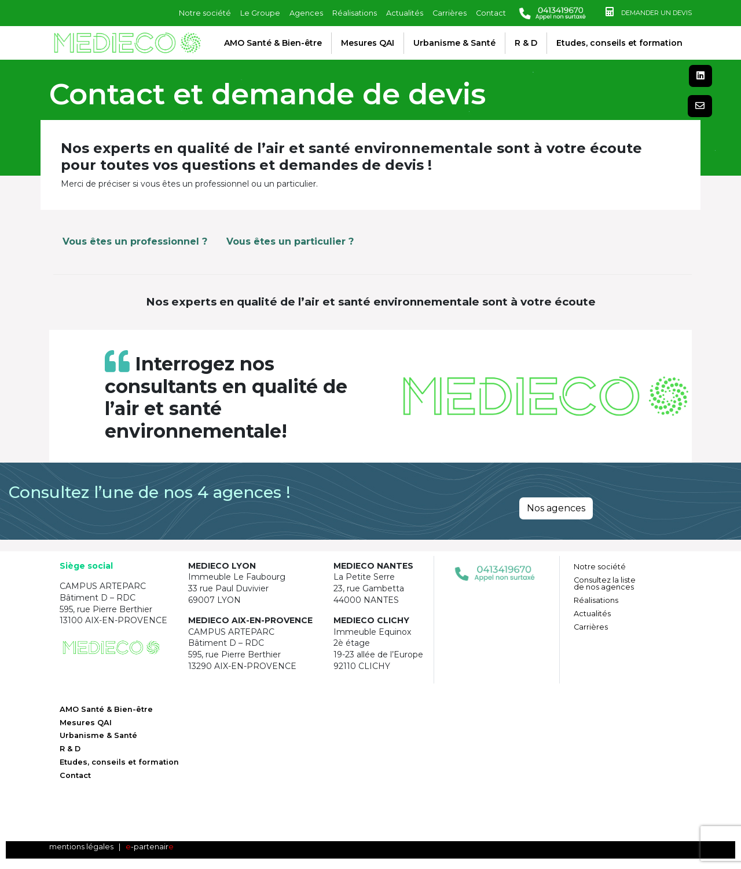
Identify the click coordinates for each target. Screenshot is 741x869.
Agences (306, 13)
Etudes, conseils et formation (619, 43)
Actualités (404, 13)
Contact (491, 13)
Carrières (449, 13)
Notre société (205, 13)
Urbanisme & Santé (454, 43)
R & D (526, 43)
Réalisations (354, 13)
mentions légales (81, 846)
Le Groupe (260, 13)
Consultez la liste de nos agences (605, 584)
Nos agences (556, 508)
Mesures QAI (367, 43)
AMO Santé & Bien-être (273, 43)
